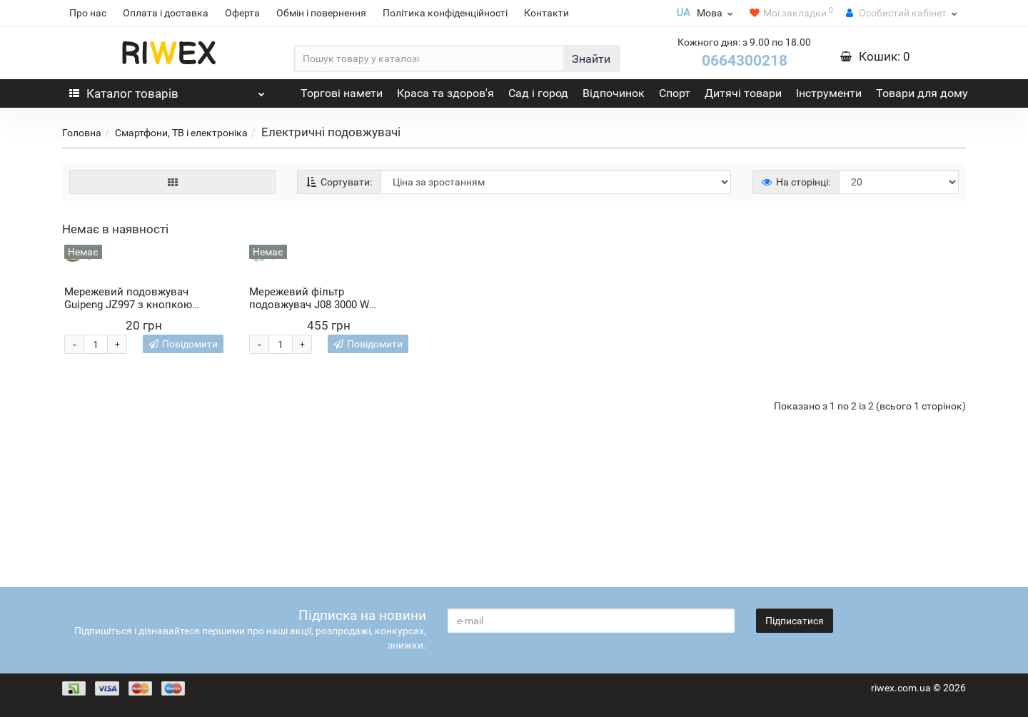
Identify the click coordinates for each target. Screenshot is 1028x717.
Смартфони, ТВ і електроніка (181, 132)
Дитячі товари (743, 93)
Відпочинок (614, 93)
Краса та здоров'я (445, 93)
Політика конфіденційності (445, 13)
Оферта (242, 13)
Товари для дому (922, 93)
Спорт (674, 93)
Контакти (546, 13)
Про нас (87, 13)
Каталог (167, 90)
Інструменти (829, 93)
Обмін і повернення (321, 13)
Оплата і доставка (165, 13)
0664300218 (744, 60)
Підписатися (794, 620)
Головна (81, 132)
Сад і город (538, 93)
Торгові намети (342, 93)
